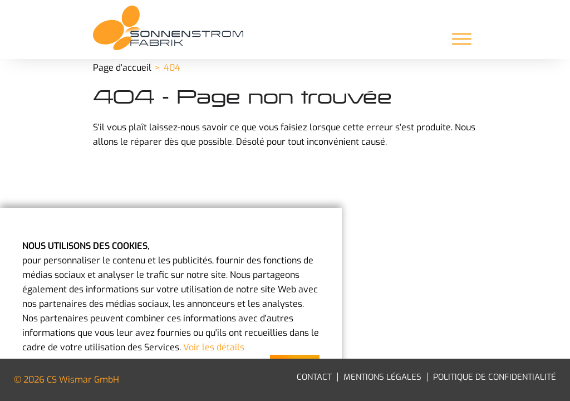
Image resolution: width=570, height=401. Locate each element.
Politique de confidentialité (494, 377)
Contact (314, 377)
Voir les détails (213, 347)
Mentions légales (382, 377)
